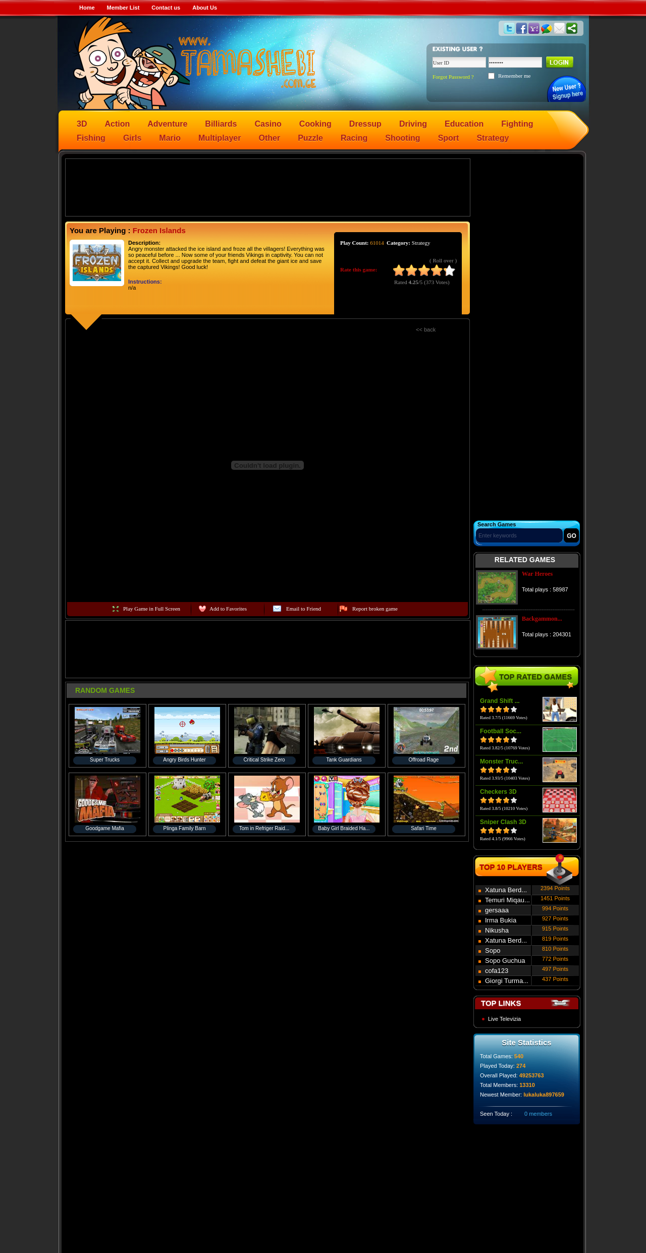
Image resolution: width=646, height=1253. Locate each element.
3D (82, 124)
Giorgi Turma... (506, 981)
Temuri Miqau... (507, 900)
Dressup (365, 124)
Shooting (402, 138)
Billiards (221, 124)
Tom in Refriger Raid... (264, 828)
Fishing (91, 138)
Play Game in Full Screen (151, 609)
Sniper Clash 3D (503, 822)
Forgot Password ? (453, 77)
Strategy (492, 138)
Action (117, 124)
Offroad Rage (424, 759)
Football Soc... (500, 731)
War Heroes (537, 573)
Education (464, 124)
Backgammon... (542, 618)
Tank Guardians (343, 759)
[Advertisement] (268, 186)
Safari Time (424, 828)
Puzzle (310, 138)
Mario (170, 138)
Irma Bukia (500, 920)
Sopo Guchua (505, 960)
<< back (426, 329)
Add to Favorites (228, 609)
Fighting (517, 124)
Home (87, 8)
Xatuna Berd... (506, 890)
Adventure (167, 124)
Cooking (315, 124)
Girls (132, 138)
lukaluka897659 (543, 1095)
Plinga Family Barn (185, 828)
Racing (354, 138)
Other (270, 138)
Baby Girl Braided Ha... (343, 828)
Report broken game (375, 609)
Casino (268, 124)
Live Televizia (504, 1019)
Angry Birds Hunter (184, 759)
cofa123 (496, 970)
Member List (123, 8)
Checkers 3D (498, 791)
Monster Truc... (501, 761)
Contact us (165, 8)
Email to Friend (303, 609)
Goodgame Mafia (104, 828)
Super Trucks (105, 759)
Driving (413, 124)
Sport (448, 138)
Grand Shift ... (500, 700)
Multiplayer (219, 138)
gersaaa (497, 910)
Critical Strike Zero (264, 759)
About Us (204, 8)
